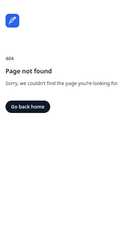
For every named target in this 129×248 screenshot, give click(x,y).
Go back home (28, 106)
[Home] (12, 21)
